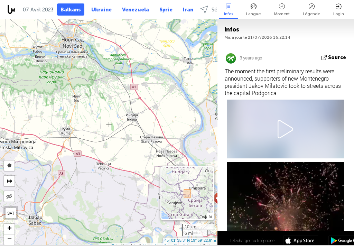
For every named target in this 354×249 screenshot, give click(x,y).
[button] (9, 229)
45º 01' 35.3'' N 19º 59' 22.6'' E (190, 240)
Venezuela (135, 10)
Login (338, 9)
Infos (228, 9)
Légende (311, 9)
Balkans (70, 10)
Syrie (166, 10)
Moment (282, 9)
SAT (11, 213)
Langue (253, 9)
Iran (188, 10)
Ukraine (101, 10)
